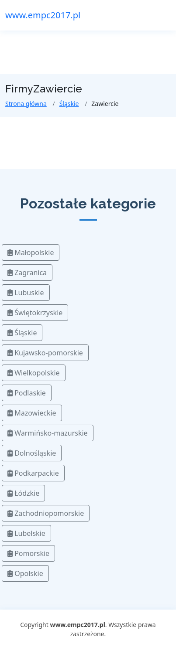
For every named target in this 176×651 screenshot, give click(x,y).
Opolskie (25, 573)
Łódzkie (23, 493)
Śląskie (69, 103)
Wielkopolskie (33, 373)
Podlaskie (26, 393)
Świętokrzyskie (34, 312)
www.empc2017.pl (42, 15)
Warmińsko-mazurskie (47, 433)
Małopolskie (30, 252)
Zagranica (27, 272)
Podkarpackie (33, 473)
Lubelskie (26, 533)
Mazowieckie (31, 413)
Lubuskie (25, 292)
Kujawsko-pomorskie (45, 353)
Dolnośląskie (31, 453)
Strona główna (26, 103)
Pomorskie (28, 553)
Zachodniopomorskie (45, 513)
